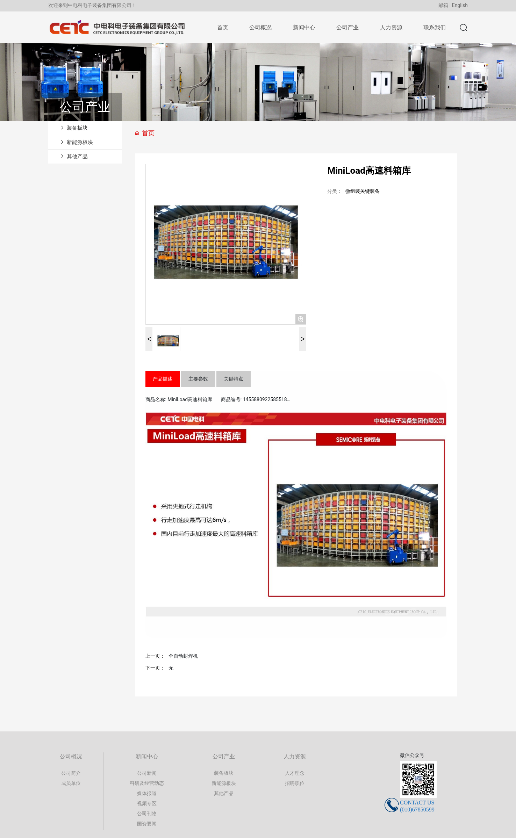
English (460, 5)
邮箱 (443, 5)
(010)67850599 (417, 809)
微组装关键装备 (362, 191)
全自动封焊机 (183, 656)
